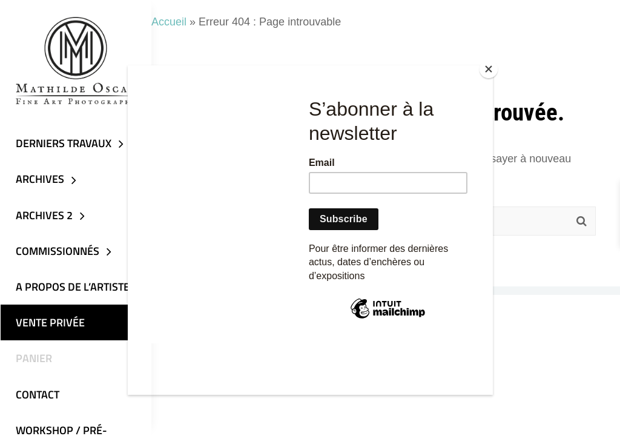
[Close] (490, 68)
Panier (33, 360)
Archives (39, 181)
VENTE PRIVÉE (49, 325)
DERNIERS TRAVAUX (63, 144)
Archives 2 (43, 216)
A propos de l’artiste (72, 288)
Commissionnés (57, 253)
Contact (37, 397)
